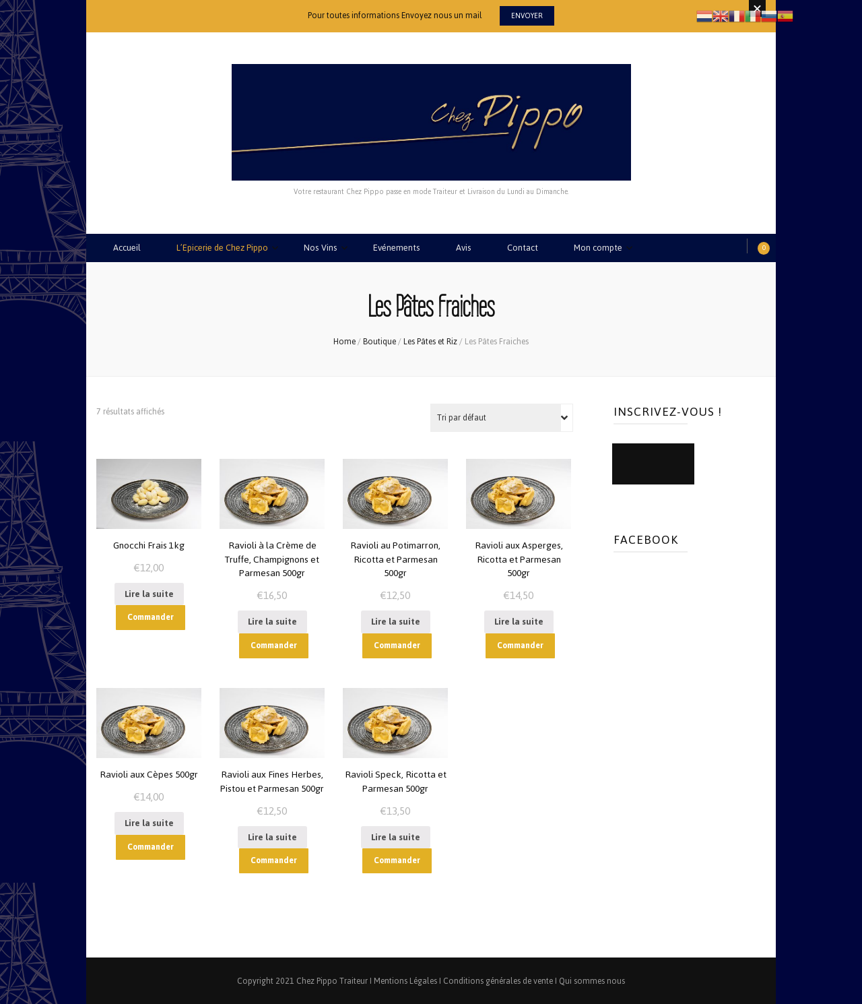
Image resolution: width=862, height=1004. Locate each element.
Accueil (127, 247)
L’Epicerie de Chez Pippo (222, 247)
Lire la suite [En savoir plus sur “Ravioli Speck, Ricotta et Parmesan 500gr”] (395, 835)
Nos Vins (321, 247)
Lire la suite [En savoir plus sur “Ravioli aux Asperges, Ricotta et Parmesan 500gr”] (518, 620)
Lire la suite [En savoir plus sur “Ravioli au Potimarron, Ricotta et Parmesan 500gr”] (395, 620)
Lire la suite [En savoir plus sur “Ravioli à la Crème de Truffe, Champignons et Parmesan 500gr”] (272, 620)
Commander (150, 616)
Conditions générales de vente (498, 980)
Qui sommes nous (592, 980)
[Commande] (501, 416)
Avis (464, 247)
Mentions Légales (405, 980)
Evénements (397, 247)
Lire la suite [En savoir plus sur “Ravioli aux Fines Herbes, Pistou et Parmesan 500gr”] (272, 835)
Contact (523, 247)
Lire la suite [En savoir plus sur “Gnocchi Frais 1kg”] (149, 592)
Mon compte (599, 247)
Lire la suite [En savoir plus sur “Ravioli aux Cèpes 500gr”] (149, 821)
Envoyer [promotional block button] (527, 16)
